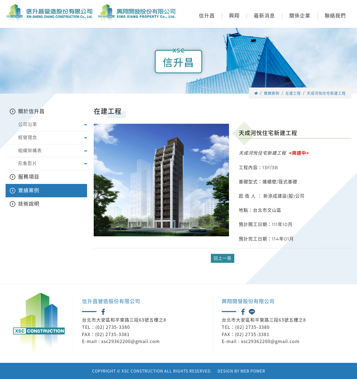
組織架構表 (30, 150)
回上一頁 (222, 258)
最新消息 (264, 16)
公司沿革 (27, 124)
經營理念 (27, 137)
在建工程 (293, 93)
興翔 (234, 16)
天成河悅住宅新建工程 (326, 93)
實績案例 (271, 93)
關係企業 (299, 16)
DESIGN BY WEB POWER (241, 371)
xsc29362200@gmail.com (130, 341)
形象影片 (27, 163)
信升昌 (207, 16)
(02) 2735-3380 (112, 327)
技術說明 (28, 204)
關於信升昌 (31, 111)
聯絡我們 (335, 16)
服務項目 (28, 177)
